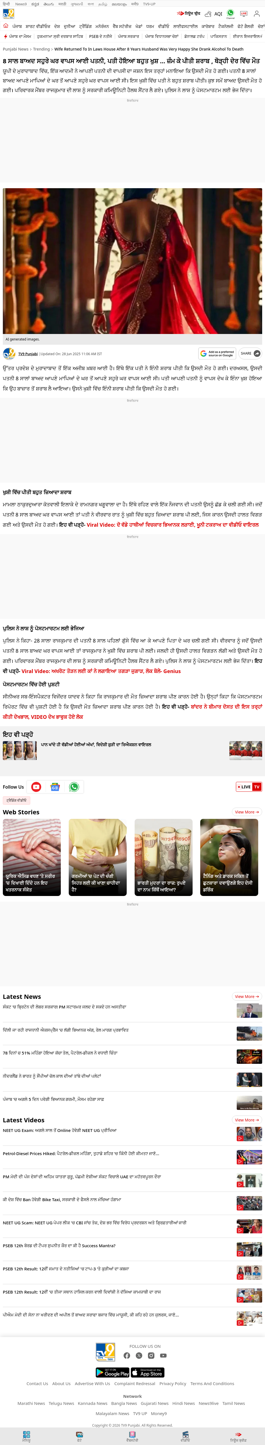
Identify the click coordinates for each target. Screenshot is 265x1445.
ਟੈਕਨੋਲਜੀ (226, 26)
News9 (21, 3)
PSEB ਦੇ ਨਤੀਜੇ (100, 36)
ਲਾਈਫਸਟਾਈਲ (185, 26)
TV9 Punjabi (28, 354)
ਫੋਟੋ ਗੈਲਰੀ (246, 26)
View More (247, 812)
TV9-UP (149, 3)
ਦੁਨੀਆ (69, 26)
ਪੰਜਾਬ (17, 26)
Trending (41, 49)
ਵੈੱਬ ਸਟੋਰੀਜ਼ (122, 26)
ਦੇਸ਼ (57, 26)
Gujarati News (155, 1403)
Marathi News (31, 1403)
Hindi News (183, 1403)
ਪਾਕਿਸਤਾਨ (218, 36)
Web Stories (21, 812)
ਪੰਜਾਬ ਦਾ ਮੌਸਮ (20, 36)
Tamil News (233, 1403)
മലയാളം (119, 3)
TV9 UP (140, 1413)
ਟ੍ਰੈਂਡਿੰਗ (85, 26)
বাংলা (91, 3)
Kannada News (92, 1403)
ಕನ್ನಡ (35, 3)
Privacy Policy (173, 1383)
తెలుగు (49, 3)
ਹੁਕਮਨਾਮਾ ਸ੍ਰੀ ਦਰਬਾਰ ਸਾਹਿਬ (60, 36)
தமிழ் (102, 3)
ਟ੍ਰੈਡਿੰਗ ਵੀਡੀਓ (17, 800)
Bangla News (124, 1403)
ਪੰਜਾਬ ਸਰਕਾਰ (128, 36)
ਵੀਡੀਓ (163, 26)
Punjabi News (16, 49)
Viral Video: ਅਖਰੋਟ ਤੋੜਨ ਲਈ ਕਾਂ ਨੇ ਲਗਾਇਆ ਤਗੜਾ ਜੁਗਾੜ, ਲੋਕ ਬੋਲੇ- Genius (101, 671)
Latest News (22, 996)
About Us (61, 1383)
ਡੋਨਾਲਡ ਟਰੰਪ (194, 36)
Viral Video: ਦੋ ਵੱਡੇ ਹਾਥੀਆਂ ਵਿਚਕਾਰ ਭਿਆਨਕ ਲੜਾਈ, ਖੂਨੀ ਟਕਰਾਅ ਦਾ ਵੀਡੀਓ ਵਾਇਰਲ (173, 524)
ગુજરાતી (77, 3)
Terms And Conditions (212, 1383)
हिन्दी (7, 3)
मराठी (62, 3)
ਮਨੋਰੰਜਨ (102, 26)
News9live (209, 1403)
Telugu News (61, 1403)
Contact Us (37, 1383)
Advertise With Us (92, 1383)
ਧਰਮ (150, 26)
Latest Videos (23, 1120)
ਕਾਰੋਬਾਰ (208, 26)
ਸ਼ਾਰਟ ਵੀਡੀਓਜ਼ (38, 26)
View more (247, 996)
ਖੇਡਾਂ (138, 26)
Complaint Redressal (134, 1383)
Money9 (159, 1413)
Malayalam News (112, 1413)
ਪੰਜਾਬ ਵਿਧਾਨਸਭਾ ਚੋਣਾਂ (161, 36)
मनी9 (135, 3)
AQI (218, 14)
